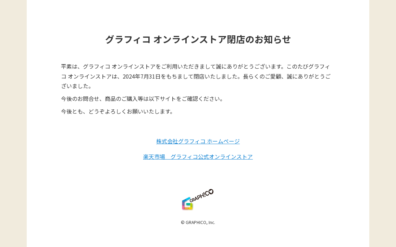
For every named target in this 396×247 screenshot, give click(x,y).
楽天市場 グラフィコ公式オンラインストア (198, 156)
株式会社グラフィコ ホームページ (198, 141)
